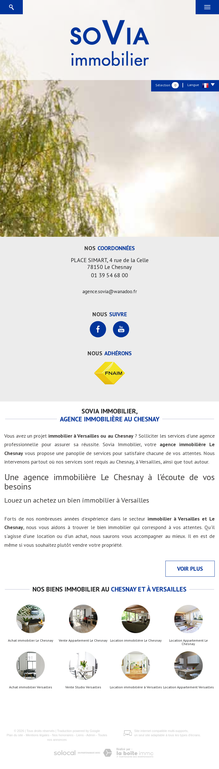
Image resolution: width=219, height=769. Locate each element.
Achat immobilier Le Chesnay (30, 640)
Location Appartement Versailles (188, 687)
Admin (90, 735)
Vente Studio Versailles (83, 687)
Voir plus (190, 568)
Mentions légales (37, 735)
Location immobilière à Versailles (136, 687)
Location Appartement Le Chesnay (188, 642)
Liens (80, 735)
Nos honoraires (63, 735)
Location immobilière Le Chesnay (136, 640)
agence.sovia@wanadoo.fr (109, 291)
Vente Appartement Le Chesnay (83, 640)
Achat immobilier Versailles (30, 687)
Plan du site (15, 735)
